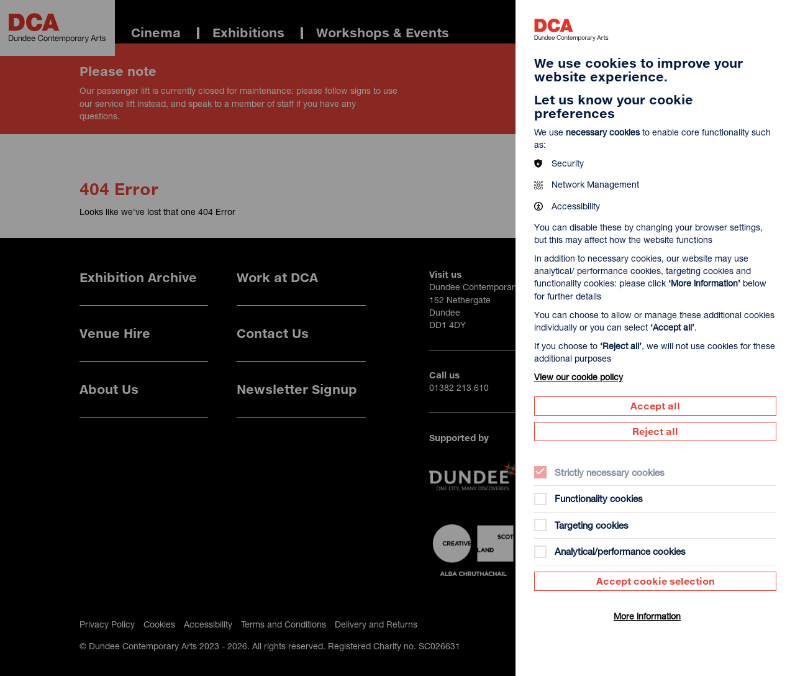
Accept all (655, 405)
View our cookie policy (578, 377)
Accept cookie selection (655, 581)
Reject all (655, 431)
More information (647, 616)
